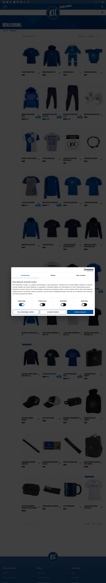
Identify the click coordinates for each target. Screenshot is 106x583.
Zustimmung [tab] (25, 275)
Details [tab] (53, 275)
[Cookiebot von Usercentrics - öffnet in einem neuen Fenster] (85, 270)
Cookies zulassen (80, 312)
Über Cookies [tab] (80, 275)
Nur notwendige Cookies (26, 312)
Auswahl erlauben (53, 312)
